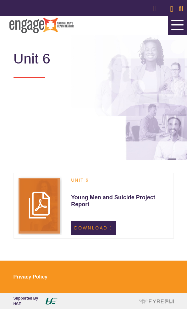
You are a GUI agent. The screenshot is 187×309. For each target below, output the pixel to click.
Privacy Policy (31, 276)
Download (93, 227)
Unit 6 (80, 180)
